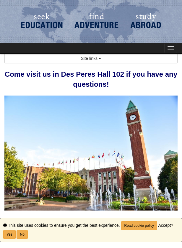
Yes (9, 234)
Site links (91, 58)
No (22, 234)
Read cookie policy (139, 226)
